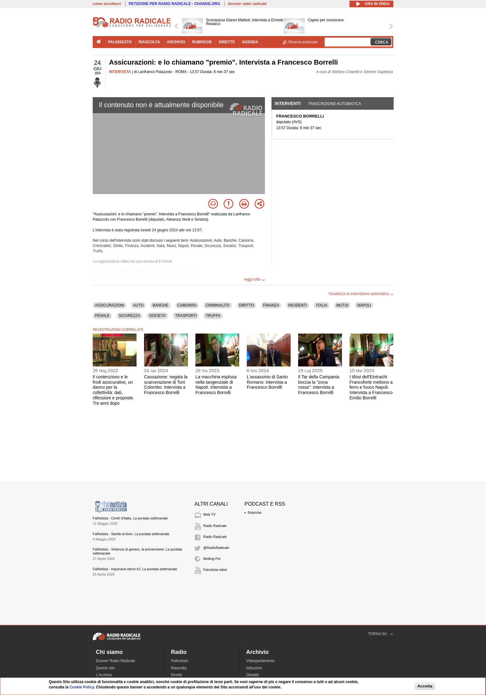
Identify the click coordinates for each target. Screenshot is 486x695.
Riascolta (178, 668)
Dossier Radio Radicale (115, 661)
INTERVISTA (120, 72)
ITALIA (321, 305)
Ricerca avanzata (303, 42)
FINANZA (271, 305)
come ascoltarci (107, 4)
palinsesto (120, 42)
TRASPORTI (185, 315)
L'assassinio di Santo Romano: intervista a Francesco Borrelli (267, 382)
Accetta (424, 686)
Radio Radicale (215, 526)
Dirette (176, 675)
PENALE (102, 315)
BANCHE (160, 305)
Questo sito (105, 668)
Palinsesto (179, 661)
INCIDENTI (297, 305)
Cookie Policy (82, 687)
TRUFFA (213, 315)
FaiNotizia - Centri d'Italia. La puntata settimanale (130, 518)
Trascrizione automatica (334, 104)
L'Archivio (104, 675)
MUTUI (342, 305)
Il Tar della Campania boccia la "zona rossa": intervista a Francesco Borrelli (318, 384)
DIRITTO (246, 305)
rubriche (202, 42)
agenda (250, 42)
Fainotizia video (215, 569)
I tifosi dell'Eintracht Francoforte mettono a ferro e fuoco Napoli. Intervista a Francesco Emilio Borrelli (371, 387)
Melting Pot (211, 559)
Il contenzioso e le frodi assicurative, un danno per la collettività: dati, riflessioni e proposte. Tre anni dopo (113, 390)
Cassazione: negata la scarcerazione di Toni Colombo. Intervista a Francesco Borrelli (166, 384)
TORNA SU (377, 634)
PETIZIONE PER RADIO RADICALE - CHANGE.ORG (174, 4)
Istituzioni (254, 668)
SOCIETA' (157, 315)
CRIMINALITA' (218, 305)
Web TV (209, 514)
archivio (176, 42)
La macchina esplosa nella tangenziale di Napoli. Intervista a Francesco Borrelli (216, 384)
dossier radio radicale (247, 4)
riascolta (149, 42)
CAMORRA (187, 305)
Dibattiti (252, 675)
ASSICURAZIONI (109, 305)
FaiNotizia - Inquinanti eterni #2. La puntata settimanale (135, 569)
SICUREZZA (129, 315)
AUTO (138, 305)
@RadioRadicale (216, 548)
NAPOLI (364, 305)
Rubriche (254, 512)
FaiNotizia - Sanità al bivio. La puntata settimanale (131, 534)
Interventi (288, 103)
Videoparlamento (260, 661)
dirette (227, 42)
